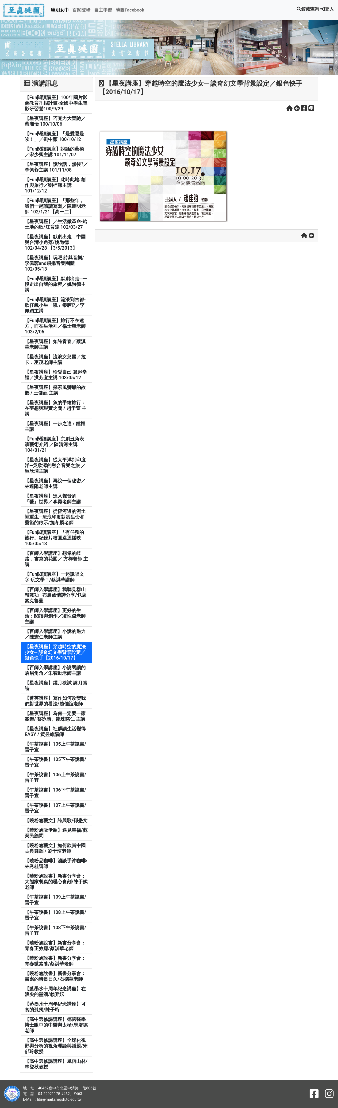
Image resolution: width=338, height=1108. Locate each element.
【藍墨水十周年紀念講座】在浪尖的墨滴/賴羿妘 (55, 991)
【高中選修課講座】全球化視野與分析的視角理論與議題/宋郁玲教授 (56, 1045)
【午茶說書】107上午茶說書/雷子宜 (55, 808)
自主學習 (103, 10)
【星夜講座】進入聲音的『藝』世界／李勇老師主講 (53, 498)
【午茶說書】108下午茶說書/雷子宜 (55, 930)
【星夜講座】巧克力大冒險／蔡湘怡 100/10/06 (55, 121)
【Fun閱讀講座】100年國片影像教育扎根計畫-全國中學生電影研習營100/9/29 (56, 103)
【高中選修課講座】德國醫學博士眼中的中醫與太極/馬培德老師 (56, 1024)
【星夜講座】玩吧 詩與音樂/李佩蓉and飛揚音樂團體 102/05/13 (54, 263)
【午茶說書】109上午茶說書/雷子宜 (55, 899)
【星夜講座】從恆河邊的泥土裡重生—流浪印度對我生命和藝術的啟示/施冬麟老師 (55, 516)
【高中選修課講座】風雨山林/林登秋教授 (56, 1064)
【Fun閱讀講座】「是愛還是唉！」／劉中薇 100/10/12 (54, 136)
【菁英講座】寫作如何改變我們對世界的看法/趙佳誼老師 (55, 701)
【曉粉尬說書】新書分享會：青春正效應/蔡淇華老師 (55, 945)
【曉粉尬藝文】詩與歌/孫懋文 (56, 820)
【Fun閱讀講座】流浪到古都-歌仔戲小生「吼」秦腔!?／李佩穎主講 (55, 305)
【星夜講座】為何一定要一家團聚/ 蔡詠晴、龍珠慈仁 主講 (55, 716)
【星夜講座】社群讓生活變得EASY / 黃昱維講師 (55, 731)
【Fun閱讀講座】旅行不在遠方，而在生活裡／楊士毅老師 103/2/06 (55, 326)
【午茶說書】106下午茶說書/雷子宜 (55, 792)
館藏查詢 (308, 9)
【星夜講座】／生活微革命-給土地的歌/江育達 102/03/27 (56, 224)
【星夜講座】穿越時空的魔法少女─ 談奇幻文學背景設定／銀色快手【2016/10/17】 (55, 652)
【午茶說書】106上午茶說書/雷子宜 (55, 777)
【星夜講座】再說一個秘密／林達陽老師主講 (55, 483)
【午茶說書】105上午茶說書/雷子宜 (55, 746)
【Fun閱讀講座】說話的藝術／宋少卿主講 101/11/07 (54, 151)
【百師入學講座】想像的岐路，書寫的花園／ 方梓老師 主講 (56, 558)
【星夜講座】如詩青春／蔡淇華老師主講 (55, 344)
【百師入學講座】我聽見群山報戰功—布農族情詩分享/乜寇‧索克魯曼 (56, 595)
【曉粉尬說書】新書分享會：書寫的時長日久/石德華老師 (55, 976)
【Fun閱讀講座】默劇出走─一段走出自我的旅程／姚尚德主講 (56, 284)
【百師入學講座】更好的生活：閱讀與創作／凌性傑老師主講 (55, 616)
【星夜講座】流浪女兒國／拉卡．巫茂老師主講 (55, 359)
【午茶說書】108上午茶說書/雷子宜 (55, 915)
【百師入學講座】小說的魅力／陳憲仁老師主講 (55, 634)
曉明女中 (60, 10)
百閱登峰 (81, 10)
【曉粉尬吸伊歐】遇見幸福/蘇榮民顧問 (56, 833)
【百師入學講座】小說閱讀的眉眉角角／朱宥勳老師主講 (55, 670)
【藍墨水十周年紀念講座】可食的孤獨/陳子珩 (55, 1006)
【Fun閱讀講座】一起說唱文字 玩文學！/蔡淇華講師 (54, 577)
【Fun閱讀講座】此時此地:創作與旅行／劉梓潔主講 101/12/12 (55, 185)
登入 (327, 9)
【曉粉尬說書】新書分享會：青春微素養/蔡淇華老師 (55, 961)
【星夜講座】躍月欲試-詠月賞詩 (56, 685)
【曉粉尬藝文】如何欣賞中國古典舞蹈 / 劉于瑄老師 (55, 848)
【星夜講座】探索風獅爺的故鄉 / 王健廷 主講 (55, 390)
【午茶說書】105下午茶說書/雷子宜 (55, 762)
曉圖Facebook (130, 10)
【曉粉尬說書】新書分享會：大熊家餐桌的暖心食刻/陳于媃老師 (56, 881)
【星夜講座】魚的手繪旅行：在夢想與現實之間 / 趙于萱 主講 (55, 408)
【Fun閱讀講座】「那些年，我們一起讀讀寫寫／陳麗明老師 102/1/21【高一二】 (55, 206)
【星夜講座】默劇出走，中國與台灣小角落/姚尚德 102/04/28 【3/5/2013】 (55, 242)
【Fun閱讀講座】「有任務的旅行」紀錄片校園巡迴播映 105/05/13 (54, 537)
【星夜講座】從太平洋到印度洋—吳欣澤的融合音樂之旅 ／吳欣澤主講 (55, 465)
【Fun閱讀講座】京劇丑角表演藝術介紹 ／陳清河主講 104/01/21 (54, 444)
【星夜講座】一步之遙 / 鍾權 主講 (55, 426)
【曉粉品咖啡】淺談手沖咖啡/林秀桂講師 (56, 863)
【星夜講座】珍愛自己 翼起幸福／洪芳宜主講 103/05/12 (56, 374)
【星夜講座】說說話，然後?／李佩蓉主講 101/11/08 (56, 167)
